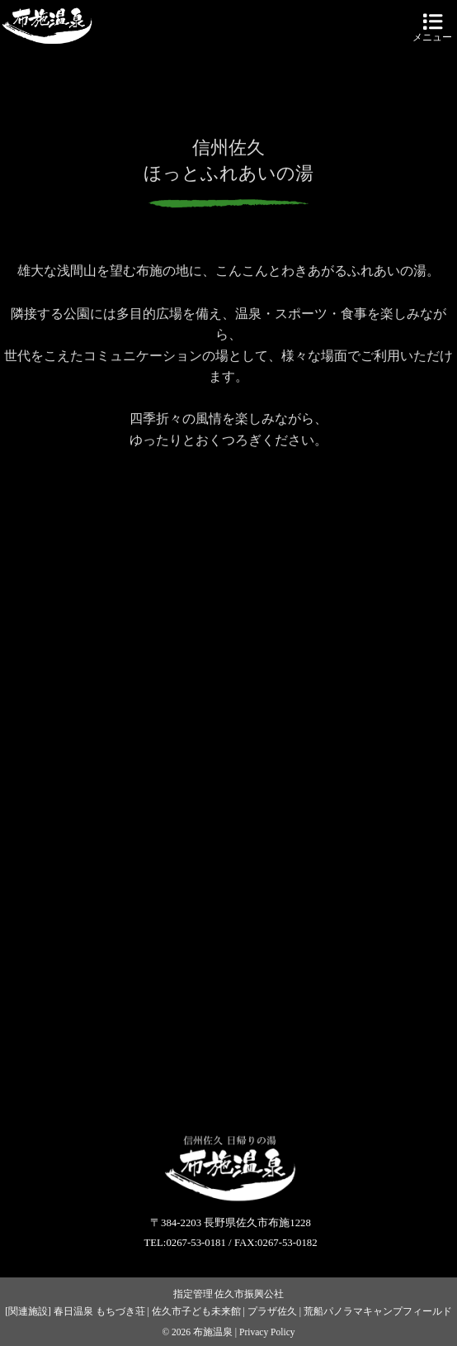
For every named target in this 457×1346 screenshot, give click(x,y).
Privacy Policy (267, 1332)
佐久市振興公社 (249, 1294)
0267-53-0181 (196, 1242)
